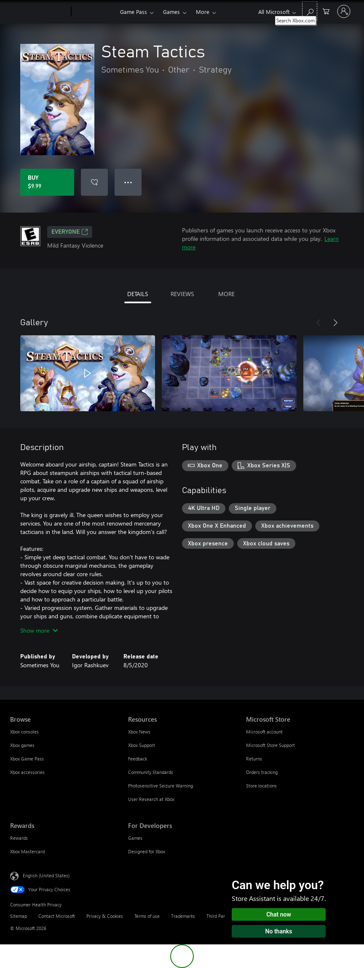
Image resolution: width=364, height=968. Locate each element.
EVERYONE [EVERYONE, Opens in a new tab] (69, 232)
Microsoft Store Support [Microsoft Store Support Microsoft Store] (270, 745)
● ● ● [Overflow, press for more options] (128, 182)
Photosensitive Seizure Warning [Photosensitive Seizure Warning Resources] (160, 785)
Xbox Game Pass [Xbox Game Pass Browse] (27, 758)
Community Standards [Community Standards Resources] (150, 772)
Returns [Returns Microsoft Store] (254, 758)
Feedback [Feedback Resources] (137, 758)
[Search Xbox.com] (309, 10)
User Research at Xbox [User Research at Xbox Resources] (151, 799)
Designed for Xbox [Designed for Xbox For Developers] (146, 851)
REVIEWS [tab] (182, 294)
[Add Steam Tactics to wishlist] (94, 182)
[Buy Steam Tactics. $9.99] (47, 182)
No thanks (278, 931)
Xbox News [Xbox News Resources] (139, 731)
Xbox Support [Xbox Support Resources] (141, 745)
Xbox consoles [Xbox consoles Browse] (24, 731)
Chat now (278, 914)
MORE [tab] (226, 294)
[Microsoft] (39, 11)
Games (171, 11)
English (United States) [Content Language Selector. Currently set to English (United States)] (46, 875)
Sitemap (18, 916)
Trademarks (183, 916)
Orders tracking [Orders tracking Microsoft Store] (262, 772)
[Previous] (318, 323)
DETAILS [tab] (137, 294)
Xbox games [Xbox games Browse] (22, 745)
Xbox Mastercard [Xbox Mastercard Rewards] (27, 851)
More (202, 11)
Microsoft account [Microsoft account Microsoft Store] (264, 731)
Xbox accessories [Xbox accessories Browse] (27, 772)
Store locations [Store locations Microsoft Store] (261, 785)
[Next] (335, 323)
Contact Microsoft (56, 916)
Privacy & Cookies (104, 916)
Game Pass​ (133, 11)
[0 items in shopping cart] (326, 11)
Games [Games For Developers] (135, 838)
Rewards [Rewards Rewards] (19, 838)
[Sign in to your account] (344, 11)
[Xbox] (94, 11)
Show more (39, 630)
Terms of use (147, 916)
